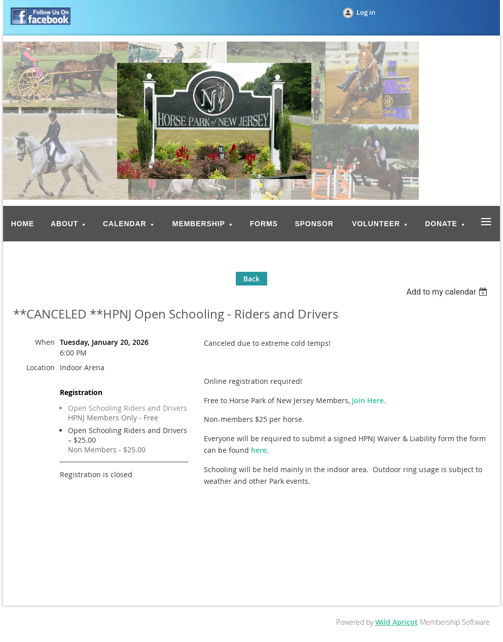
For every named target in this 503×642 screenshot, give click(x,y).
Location (40, 367)
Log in (365, 12)
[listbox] (448, 292)
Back (251, 278)
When (45, 342)
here (259, 450)
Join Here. (369, 400)
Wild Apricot (396, 622)
